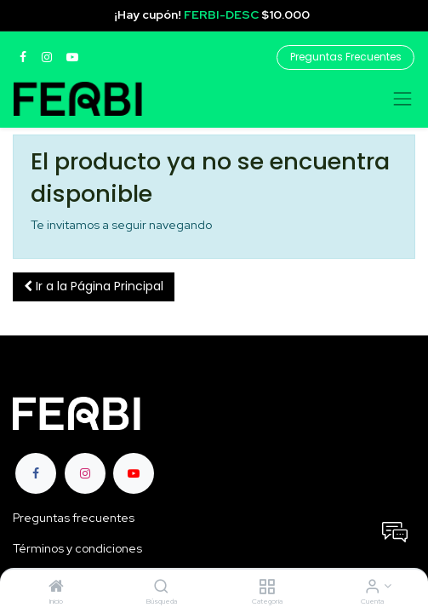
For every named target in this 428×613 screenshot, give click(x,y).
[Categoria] (267, 587)
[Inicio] (56, 587)
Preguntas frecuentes (73, 517)
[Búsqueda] (161, 587)
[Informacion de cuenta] (372, 587)
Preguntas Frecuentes (346, 56)
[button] (93, 286)
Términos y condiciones (77, 548)
